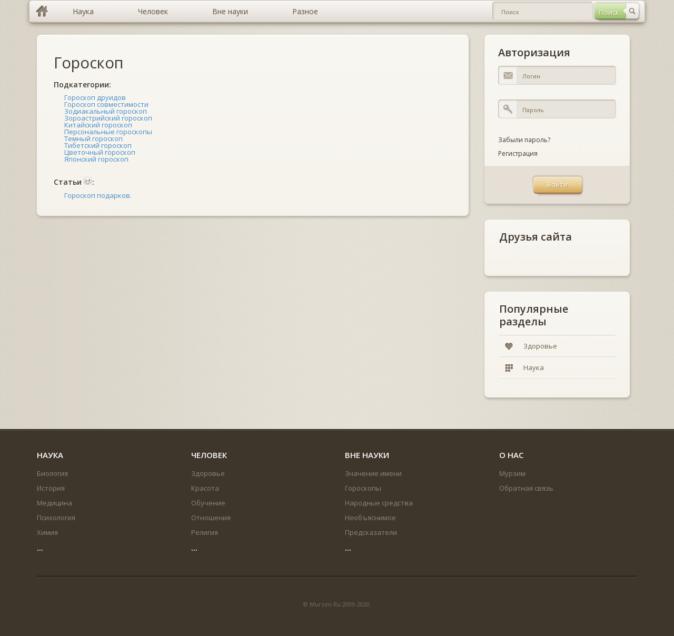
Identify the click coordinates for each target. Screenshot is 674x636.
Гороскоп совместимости (106, 104)
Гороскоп (89, 62)
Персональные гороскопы (108, 131)
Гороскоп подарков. (98, 195)
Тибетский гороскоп (98, 145)
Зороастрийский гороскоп (108, 118)
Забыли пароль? (524, 139)
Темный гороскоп (93, 138)
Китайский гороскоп (98, 125)
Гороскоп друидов (95, 97)
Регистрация (518, 153)
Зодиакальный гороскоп (105, 111)
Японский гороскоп (96, 159)
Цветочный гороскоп (99, 152)
